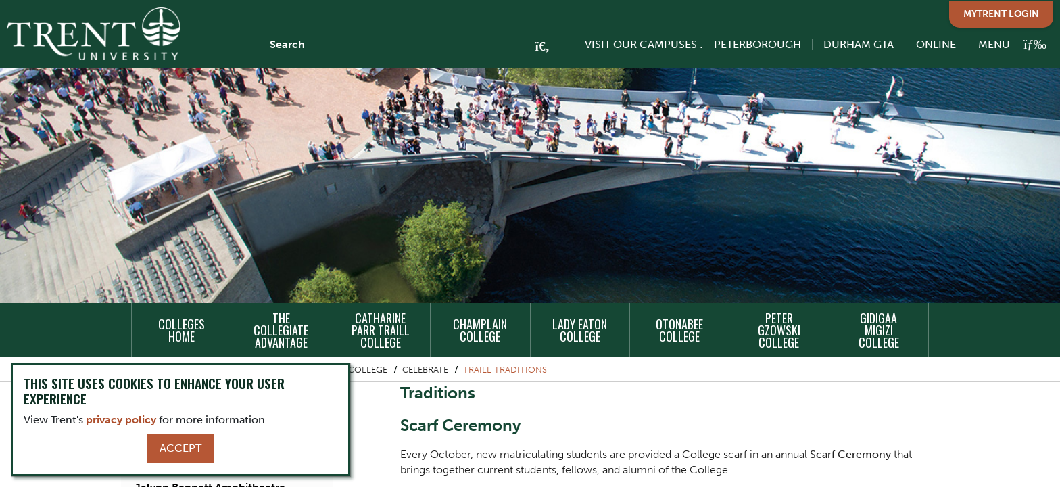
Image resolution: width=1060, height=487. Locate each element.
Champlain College (480, 330)
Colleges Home (181, 330)
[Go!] (538, 47)
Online (936, 44)
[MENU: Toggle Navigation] (1004, 44)
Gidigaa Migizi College (879, 330)
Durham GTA (858, 44)
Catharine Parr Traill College (381, 330)
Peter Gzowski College (779, 330)
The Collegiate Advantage (281, 330)
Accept (180, 448)
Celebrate (425, 370)
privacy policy (121, 419)
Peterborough (757, 44)
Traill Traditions (505, 370)
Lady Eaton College (579, 330)
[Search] (410, 44)
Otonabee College (679, 330)
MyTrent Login (1001, 14)
